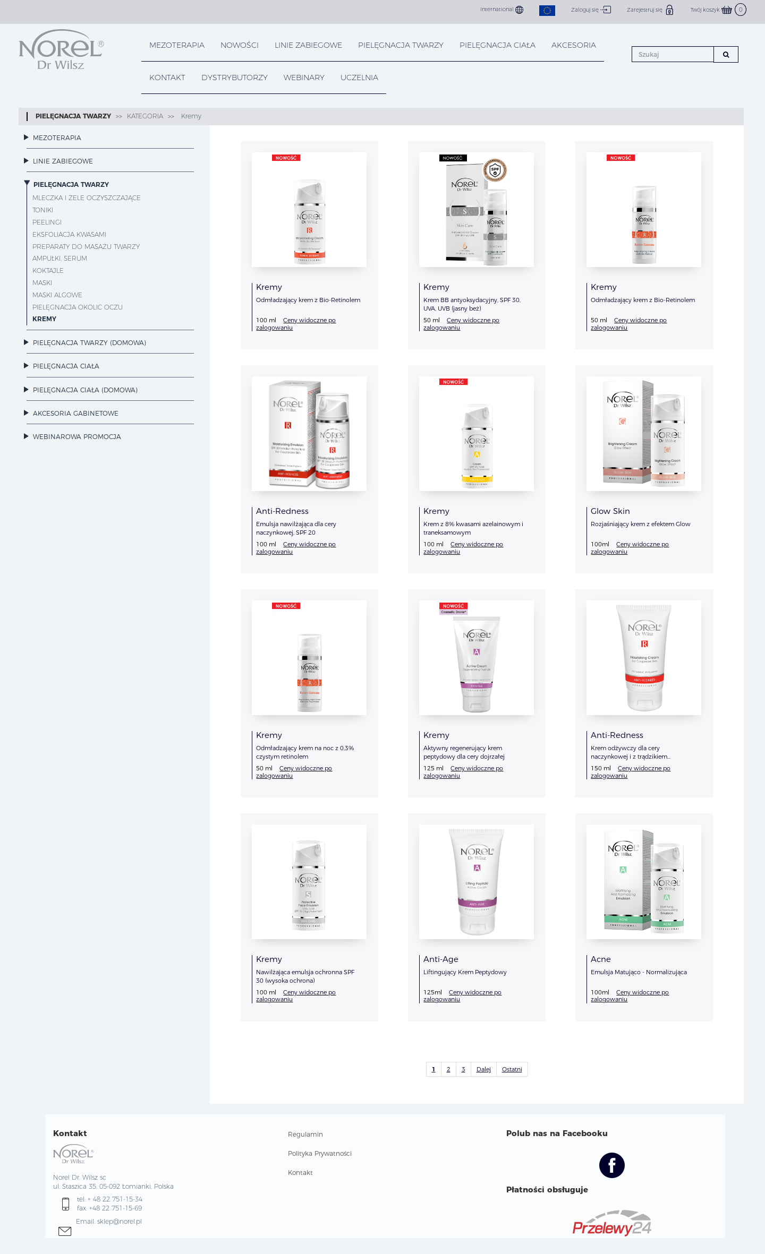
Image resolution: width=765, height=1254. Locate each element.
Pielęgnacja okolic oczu (77, 307)
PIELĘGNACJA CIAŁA (498, 45)
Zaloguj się (591, 9)
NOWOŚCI (239, 45)
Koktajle (48, 270)
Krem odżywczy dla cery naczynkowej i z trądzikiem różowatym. (629, 756)
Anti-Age (440, 959)
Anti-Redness (282, 511)
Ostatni (512, 1069)
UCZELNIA (359, 77)
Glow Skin (610, 511)
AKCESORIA (573, 45)
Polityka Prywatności (320, 1153)
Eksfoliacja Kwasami (69, 234)
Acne (601, 959)
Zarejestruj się (651, 9)
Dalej (484, 1069)
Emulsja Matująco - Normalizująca (639, 972)
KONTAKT (167, 77)
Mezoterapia (177, 45)
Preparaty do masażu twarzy (86, 247)
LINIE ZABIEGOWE (308, 45)
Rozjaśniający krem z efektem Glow (641, 524)
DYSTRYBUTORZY (234, 77)
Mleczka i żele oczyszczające (86, 198)
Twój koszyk (718, 10)
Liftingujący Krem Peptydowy (465, 972)
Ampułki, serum (59, 258)
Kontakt (300, 1172)
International (501, 10)
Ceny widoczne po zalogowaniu (296, 323)
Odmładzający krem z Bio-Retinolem (308, 300)
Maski (42, 283)
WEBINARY (304, 77)
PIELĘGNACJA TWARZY (401, 45)
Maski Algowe (57, 295)
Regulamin (305, 1134)
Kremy (190, 116)
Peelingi (47, 222)
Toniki (42, 210)
